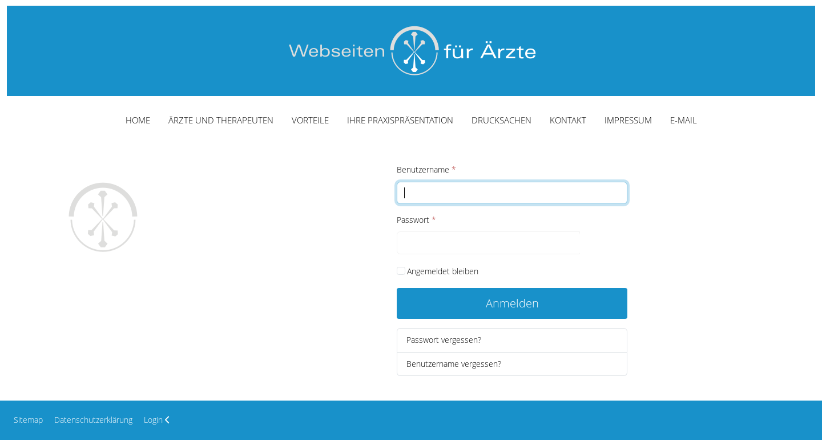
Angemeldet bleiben (442, 271)
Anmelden (512, 303)
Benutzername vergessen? (453, 363)
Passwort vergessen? (443, 339)
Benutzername (426, 169)
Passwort (416, 219)
